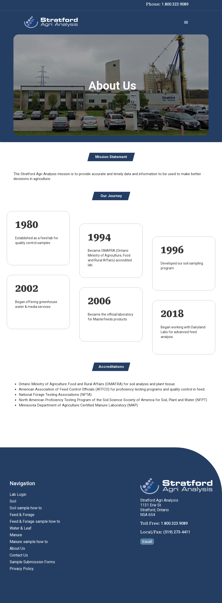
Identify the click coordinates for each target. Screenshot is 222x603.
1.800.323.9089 (175, 4)
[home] (51, 22)
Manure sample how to (29, 541)
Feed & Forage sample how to (35, 521)
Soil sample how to (26, 508)
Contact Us (19, 555)
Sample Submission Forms (32, 562)
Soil (13, 501)
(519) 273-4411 (176, 532)
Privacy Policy (22, 568)
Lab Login (18, 494)
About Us (17, 548)
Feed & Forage (22, 514)
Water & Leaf (21, 528)
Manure (16, 535)
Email (147, 541)
